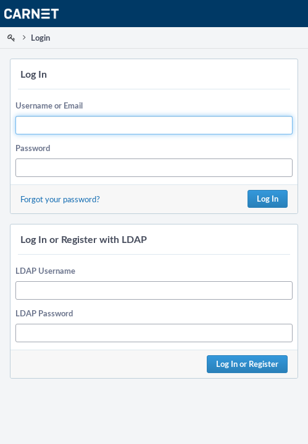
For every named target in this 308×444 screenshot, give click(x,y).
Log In (267, 198)
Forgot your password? (60, 199)
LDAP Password (44, 313)
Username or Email (49, 105)
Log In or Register (247, 363)
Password (32, 148)
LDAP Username (45, 270)
